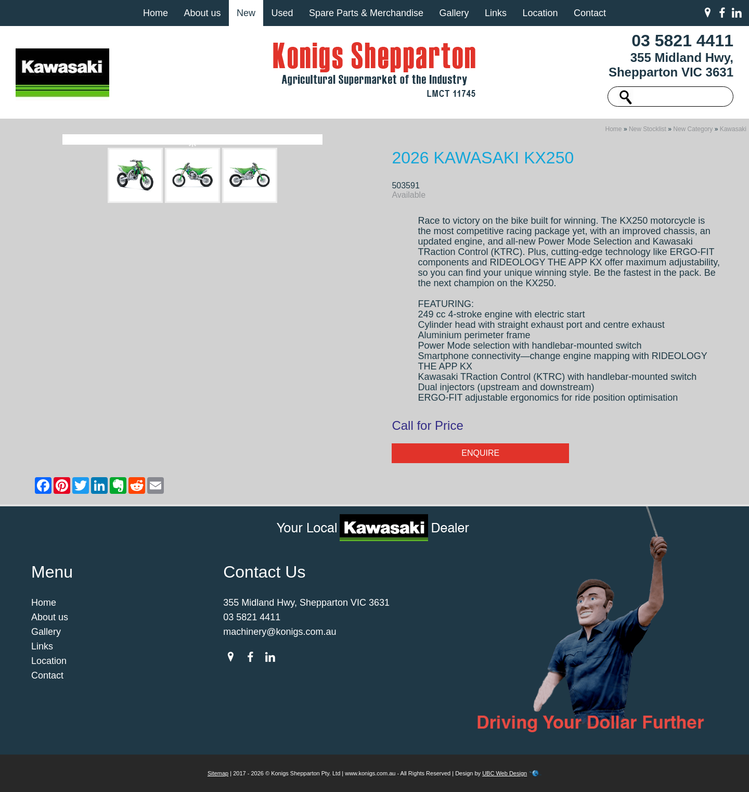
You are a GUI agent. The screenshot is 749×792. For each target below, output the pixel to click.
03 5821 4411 (682, 40)
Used (282, 13)
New (246, 13)
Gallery (454, 13)
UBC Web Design (504, 773)
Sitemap (218, 773)
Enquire (480, 453)
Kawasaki (733, 129)
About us (202, 13)
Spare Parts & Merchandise (366, 13)
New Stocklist (647, 129)
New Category (693, 129)
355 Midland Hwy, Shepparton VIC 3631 (671, 64)
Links (496, 13)
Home (155, 13)
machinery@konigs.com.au (279, 632)
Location (540, 13)
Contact (590, 13)
